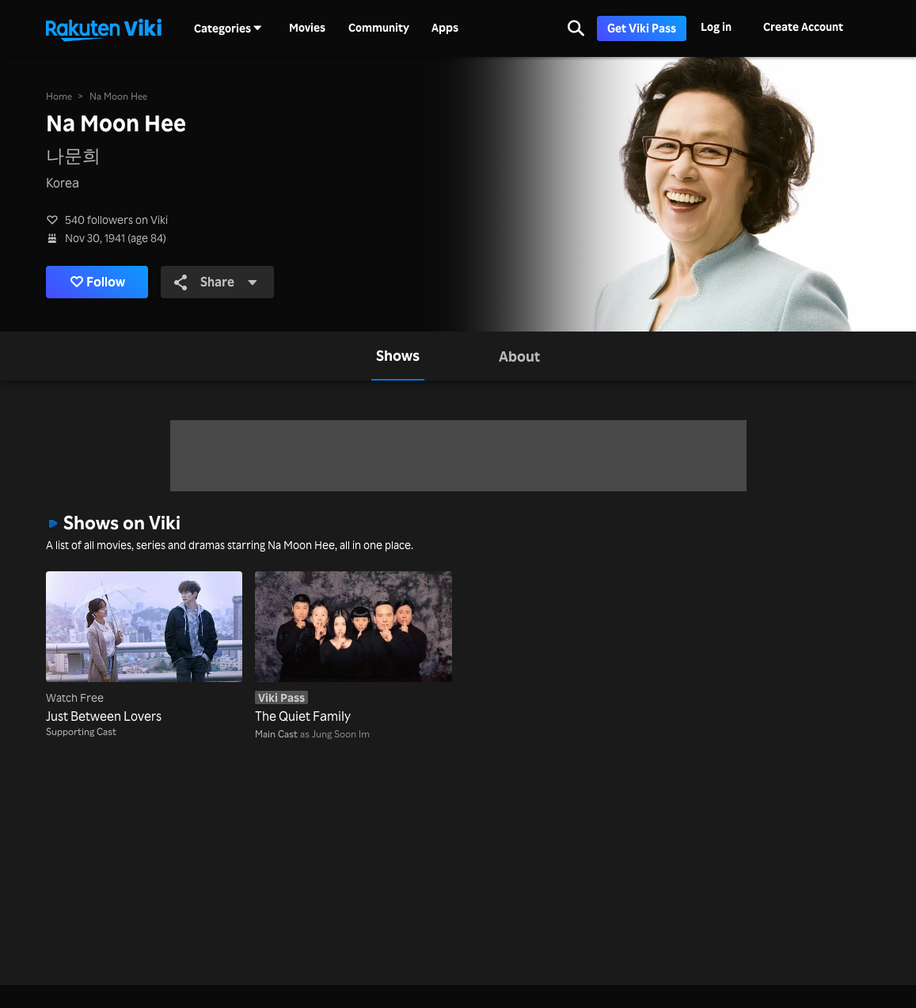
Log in (716, 26)
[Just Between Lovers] (144, 648)
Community (378, 27)
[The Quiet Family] (353, 648)
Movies (307, 27)
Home (59, 96)
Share (216, 282)
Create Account (803, 26)
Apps (444, 27)
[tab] (397, 356)
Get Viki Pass (641, 28)
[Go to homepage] (104, 28)
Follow (97, 282)
